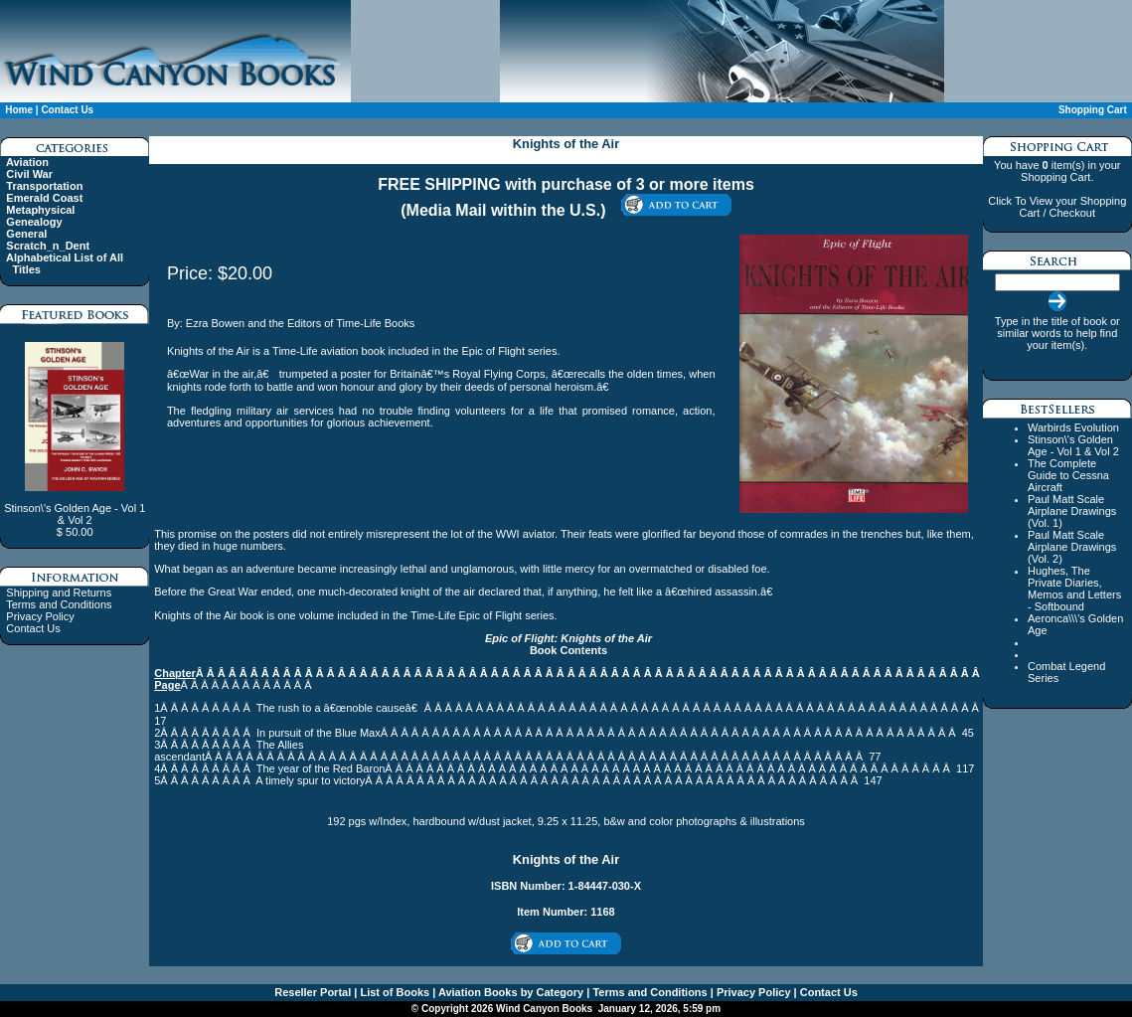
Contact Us (67, 109)
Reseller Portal (312, 992)
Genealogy (34, 222)
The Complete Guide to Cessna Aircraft (1068, 475)
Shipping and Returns (58, 592)
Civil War (29, 174)
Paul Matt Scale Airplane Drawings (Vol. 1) (1072, 511)
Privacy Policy (40, 616)
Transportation (44, 186)
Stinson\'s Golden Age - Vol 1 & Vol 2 (1073, 445)
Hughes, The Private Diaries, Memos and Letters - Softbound (1074, 588)
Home (19, 109)
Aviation (27, 162)
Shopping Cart (1092, 109)
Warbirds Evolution (1073, 427)
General (26, 234)
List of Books (393, 992)
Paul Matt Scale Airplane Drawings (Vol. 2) (1072, 547)
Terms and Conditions (58, 604)
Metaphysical (40, 210)
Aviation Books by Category (509, 992)
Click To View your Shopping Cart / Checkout (1057, 207)
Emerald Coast (44, 198)
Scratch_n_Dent (47, 246)
